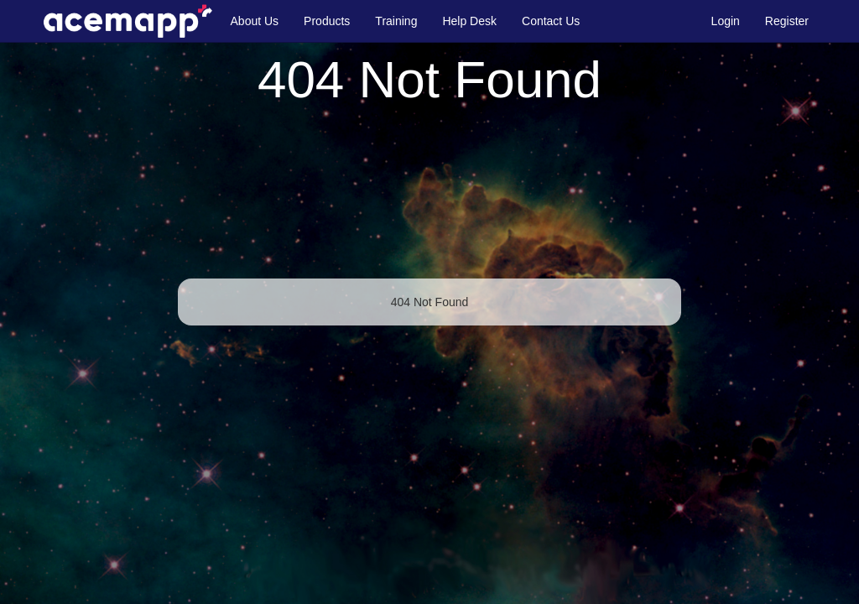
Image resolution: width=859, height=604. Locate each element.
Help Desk (469, 21)
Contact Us (551, 21)
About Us (255, 21)
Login (725, 21)
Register (787, 21)
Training (396, 21)
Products (327, 21)
